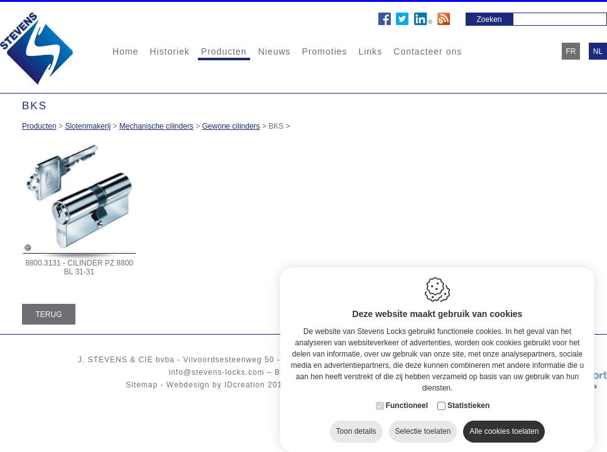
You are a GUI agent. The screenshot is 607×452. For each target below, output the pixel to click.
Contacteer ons (427, 51)
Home (125, 51)
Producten (224, 51)
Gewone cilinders (231, 126)
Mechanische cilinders (156, 126)
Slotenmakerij (88, 126)
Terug (49, 314)
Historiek (169, 51)
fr (571, 51)
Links (371, 51)
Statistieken (468, 398)
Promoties (324, 51)
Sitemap (142, 384)
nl (598, 51)
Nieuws (274, 51)
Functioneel (407, 398)
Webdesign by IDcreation (216, 384)
